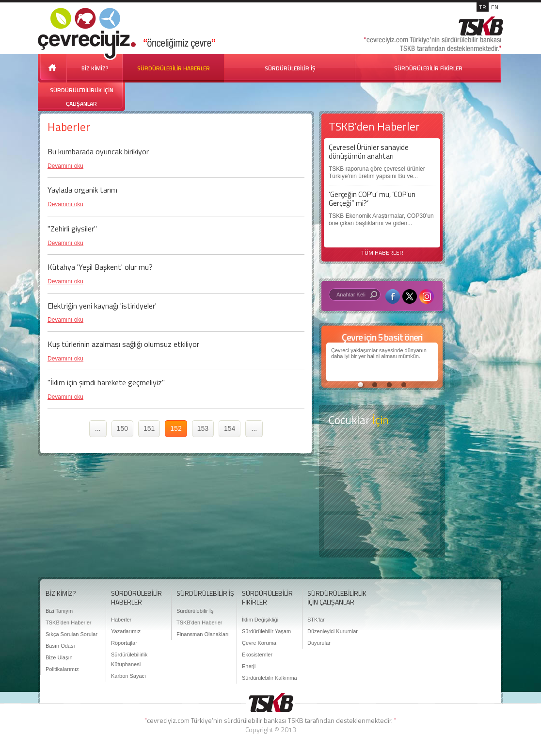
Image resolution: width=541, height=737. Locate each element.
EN (494, 7)
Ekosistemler (257, 654)
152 (175, 428)
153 (202, 428)
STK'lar (316, 619)
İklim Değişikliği (260, 619)
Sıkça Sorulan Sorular (71, 634)
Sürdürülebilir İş (194, 611)
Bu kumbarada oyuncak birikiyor (98, 151)
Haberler (121, 619)
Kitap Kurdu (382, 532)
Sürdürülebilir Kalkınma (269, 678)
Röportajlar (124, 643)
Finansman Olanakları (202, 634)
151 (149, 428)
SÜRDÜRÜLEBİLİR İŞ (290, 68)
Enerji (248, 666)
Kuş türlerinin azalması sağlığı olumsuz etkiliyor (123, 344)
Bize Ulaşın (59, 657)
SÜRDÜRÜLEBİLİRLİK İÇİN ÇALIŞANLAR (81, 96)
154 (229, 428)
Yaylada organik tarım (82, 190)
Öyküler (382, 493)
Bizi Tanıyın (59, 611)
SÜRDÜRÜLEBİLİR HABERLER (173, 68)
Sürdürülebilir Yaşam (266, 631)
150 (122, 428)
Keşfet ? (382, 455)
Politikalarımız (62, 669)
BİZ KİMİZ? (95, 68)
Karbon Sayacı (128, 676)
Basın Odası (60, 646)
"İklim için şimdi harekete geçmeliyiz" (106, 382)
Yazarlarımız (126, 631)
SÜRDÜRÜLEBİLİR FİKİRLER (428, 68)
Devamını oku (65, 166)
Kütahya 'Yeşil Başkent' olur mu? (100, 267)
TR (482, 7)
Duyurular (319, 643)
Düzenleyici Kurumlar (332, 631)
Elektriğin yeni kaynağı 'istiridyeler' (102, 305)
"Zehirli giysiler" (72, 228)
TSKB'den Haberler (68, 622)
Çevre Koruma (259, 643)
